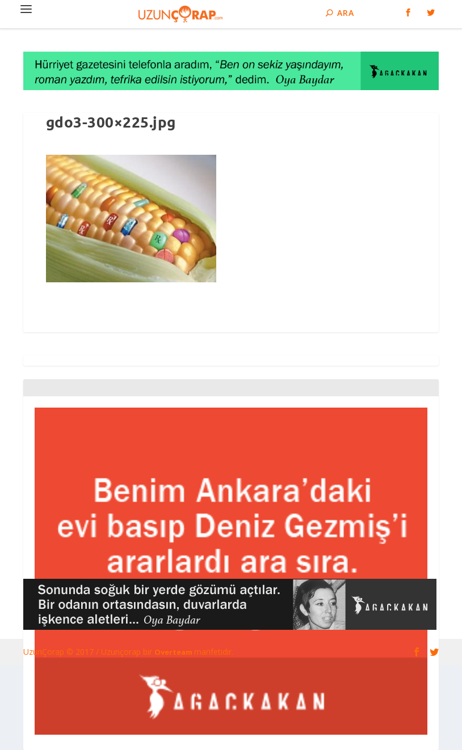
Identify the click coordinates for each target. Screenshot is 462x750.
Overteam (174, 652)
